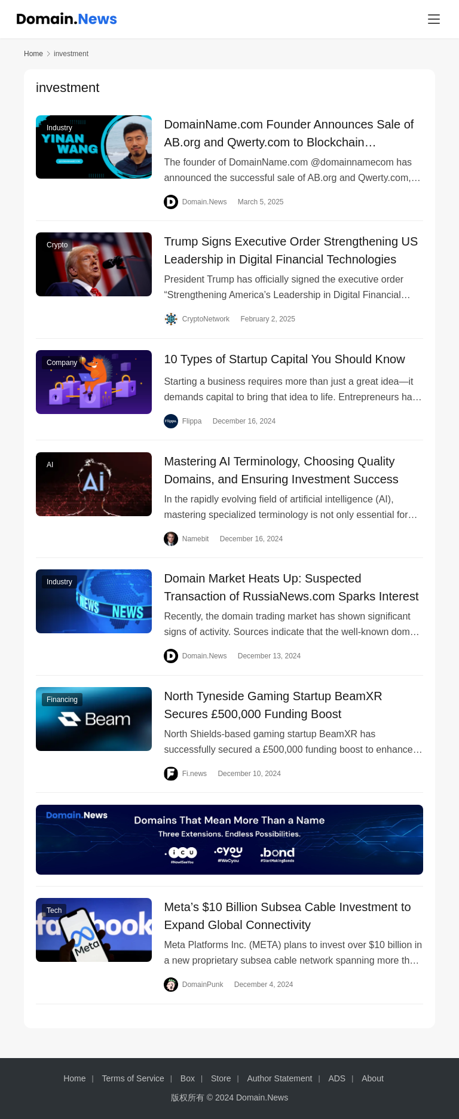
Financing (62, 704)
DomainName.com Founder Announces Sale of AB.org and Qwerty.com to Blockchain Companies (289, 133)
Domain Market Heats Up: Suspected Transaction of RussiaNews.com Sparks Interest (291, 590)
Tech (54, 916)
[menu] (433, 19)
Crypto (57, 246)
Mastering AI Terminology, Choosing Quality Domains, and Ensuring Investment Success (281, 472)
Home (33, 54)
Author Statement (279, 1078)
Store (221, 1078)
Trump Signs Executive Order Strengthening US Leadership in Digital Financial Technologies (291, 251)
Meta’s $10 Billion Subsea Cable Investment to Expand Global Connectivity (287, 921)
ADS (336, 1078)
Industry (59, 128)
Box (187, 1078)
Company (62, 364)
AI (50, 467)
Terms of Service (133, 1078)
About (373, 1078)
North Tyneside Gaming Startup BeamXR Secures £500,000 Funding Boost (273, 709)
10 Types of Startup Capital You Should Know (284, 360)
